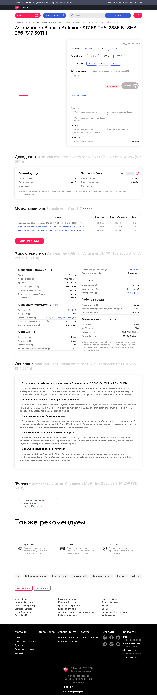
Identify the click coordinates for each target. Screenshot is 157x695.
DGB (59, 317)
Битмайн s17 (21, 615)
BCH (48, 317)
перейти (87, 209)
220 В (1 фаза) (132, 293)
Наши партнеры (72, 691)
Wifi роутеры (108, 615)
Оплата (19, 637)
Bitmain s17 (107, 605)
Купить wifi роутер (67, 602)
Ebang (105, 609)
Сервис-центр (58, 3)
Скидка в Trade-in (79, 95)
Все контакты (132, 657)
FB (74, 317)
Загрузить (29, 506)
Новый (92, 63)
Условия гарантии (68, 641)
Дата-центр (42, 3)
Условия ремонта (68, 637)
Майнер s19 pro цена (68, 615)
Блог (69, 3)
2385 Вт (119, 56)
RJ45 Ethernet (132, 269)
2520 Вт (93, 56)
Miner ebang (21, 599)
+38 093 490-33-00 (132, 640)
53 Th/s (113, 49)
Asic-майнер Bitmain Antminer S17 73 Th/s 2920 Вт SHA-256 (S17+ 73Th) (51, 230)
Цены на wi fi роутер (25, 605)
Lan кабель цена (23, 612)
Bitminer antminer (23, 609)
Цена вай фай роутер (69, 605)
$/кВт (121, 173)
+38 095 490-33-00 (132, 647)
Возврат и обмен (24, 649)
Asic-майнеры (43, 22)
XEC (70, 317)
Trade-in (19, 653)
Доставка (20, 645)
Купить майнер (109, 599)
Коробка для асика (68, 609)
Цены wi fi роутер (24, 602)
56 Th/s (88, 49)
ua (131, 2)
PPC (64, 317)
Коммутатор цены (67, 599)
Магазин (29, 3)
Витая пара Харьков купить (116, 612)
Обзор (25, 8)
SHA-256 (72, 310)
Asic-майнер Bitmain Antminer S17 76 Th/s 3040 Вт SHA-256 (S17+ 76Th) (51, 227)
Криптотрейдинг (90, 637)
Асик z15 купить (110, 602)
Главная (19, 3)
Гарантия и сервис (25, 641)
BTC (53, 317)
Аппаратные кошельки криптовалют (77, 612)
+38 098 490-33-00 (132, 653)
